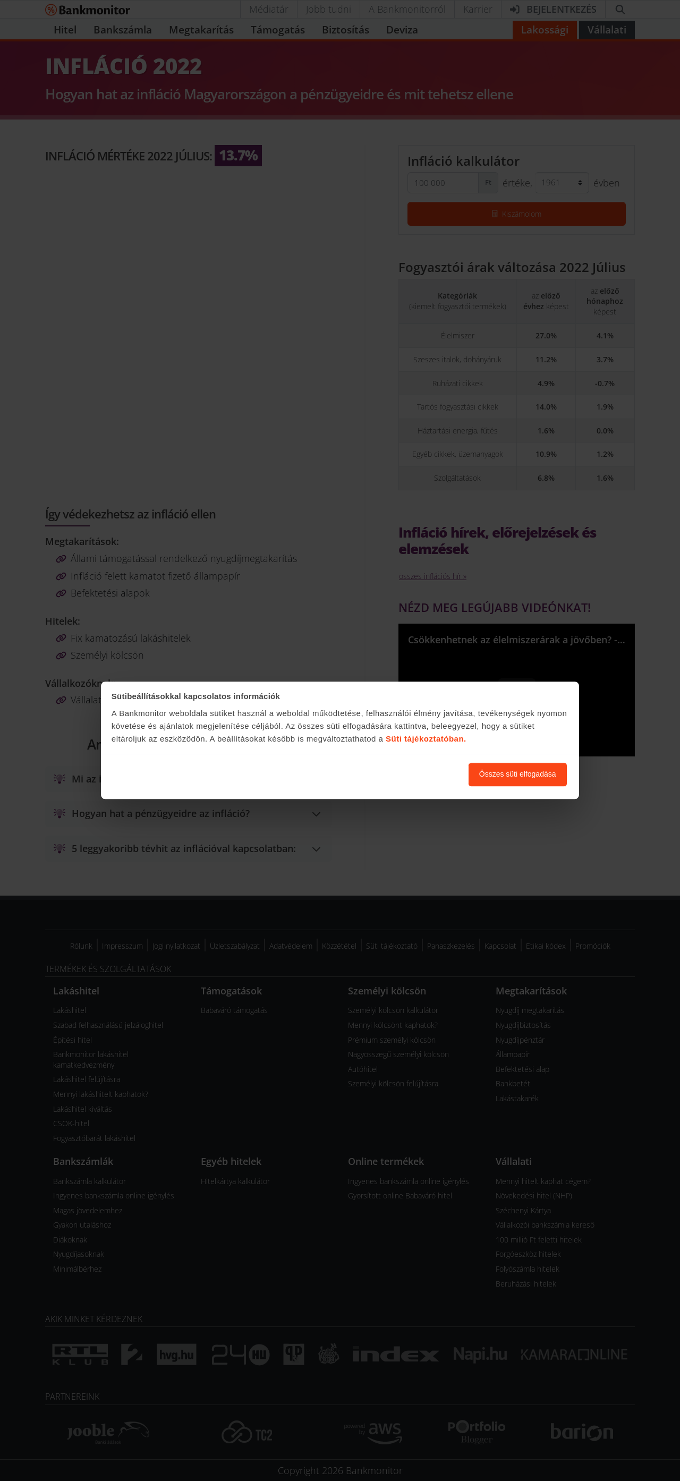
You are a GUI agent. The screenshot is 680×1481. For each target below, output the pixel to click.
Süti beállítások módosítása (402, 774)
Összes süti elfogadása (517, 774)
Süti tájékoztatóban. (426, 738)
